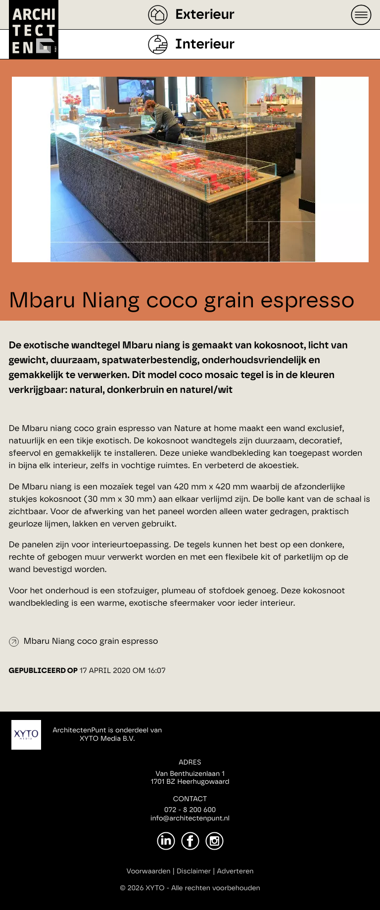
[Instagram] (214, 841)
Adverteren (235, 871)
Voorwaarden (149, 871)
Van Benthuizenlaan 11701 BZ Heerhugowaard (189, 778)
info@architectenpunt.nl (190, 818)
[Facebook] (190, 841)
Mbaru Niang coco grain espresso (91, 641)
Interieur (205, 44)
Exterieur (205, 15)
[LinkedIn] (166, 841)
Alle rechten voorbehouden (215, 888)
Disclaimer (194, 871)
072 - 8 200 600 (190, 810)
